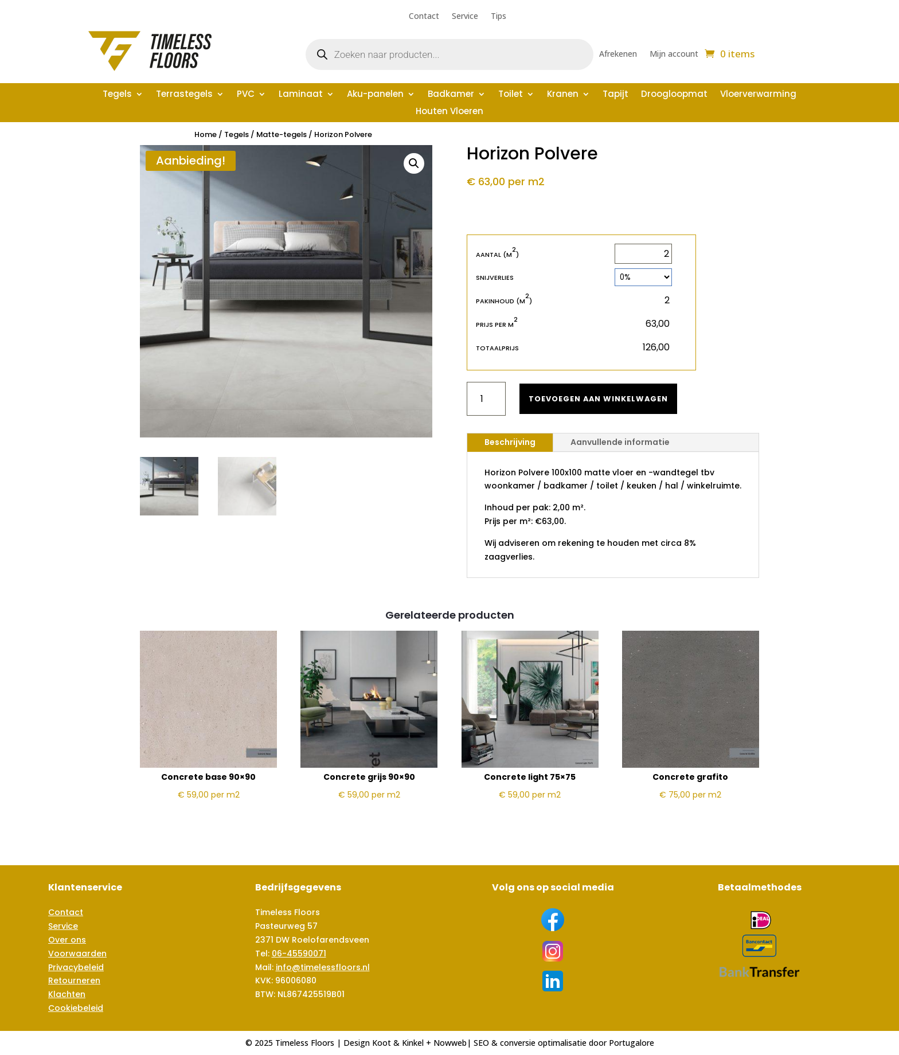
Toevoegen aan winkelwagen (604, 398)
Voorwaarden (77, 953)
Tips (498, 16)
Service (465, 16)
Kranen (563, 95)
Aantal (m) (497, 254)
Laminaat (301, 95)
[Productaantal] (486, 399)
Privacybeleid (76, 967)
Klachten (66, 994)
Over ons (67, 939)
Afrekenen (618, 54)
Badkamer (451, 95)
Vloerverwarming (758, 95)
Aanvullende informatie (620, 442)
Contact (424, 16)
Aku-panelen (375, 95)
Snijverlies (495, 277)
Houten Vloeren (449, 112)
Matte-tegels (281, 134)
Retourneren (74, 980)
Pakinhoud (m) (504, 301)
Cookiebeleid (75, 1008)
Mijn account (674, 54)
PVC (246, 95)
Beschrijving (510, 442)
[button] (414, 163)
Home (205, 134)
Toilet (510, 95)
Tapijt (615, 95)
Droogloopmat (674, 95)
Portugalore (631, 1042)
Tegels (117, 95)
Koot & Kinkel (398, 1042)
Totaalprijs (497, 348)
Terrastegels (184, 95)
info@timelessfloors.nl (323, 967)
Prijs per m (497, 324)
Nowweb (450, 1042)
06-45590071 (299, 953)
